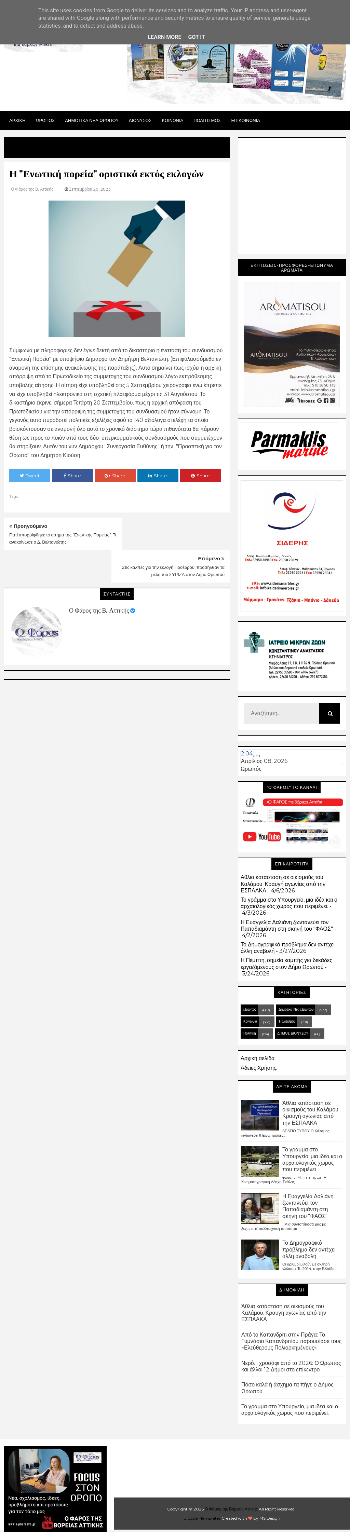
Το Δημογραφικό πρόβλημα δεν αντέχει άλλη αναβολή (308, 1249)
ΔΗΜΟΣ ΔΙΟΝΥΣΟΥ (293, 1033)
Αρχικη (17, 120)
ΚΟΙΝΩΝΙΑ (173, 120)
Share (72, 475)
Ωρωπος (45, 120)
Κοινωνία (250, 1021)
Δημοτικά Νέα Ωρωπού (296, 1009)
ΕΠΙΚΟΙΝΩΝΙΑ (245, 120)
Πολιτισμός (287, 1021)
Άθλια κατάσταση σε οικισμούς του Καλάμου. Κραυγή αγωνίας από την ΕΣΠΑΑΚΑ (283, 883)
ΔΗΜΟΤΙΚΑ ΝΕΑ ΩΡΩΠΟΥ (92, 120)
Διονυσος (140, 120)
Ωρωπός (251, 769)
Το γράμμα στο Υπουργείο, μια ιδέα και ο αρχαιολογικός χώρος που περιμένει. (289, 903)
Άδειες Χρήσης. (259, 1068)
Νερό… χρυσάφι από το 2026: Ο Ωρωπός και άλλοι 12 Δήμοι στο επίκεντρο (291, 1366)
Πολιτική (249, 1033)
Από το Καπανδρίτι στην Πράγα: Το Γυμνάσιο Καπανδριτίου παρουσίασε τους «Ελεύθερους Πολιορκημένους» (291, 1341)
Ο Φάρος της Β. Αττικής (99, 578)
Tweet (30, 475)
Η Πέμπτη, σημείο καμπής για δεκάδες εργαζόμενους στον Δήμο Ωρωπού (286, 963)
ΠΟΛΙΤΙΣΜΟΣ (207, 120)
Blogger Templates (202, 1518)
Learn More (164, 37)
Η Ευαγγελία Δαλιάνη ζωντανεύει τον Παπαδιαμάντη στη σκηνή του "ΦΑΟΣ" (287, 925)
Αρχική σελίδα (257, 1058)
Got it (196, 37)
